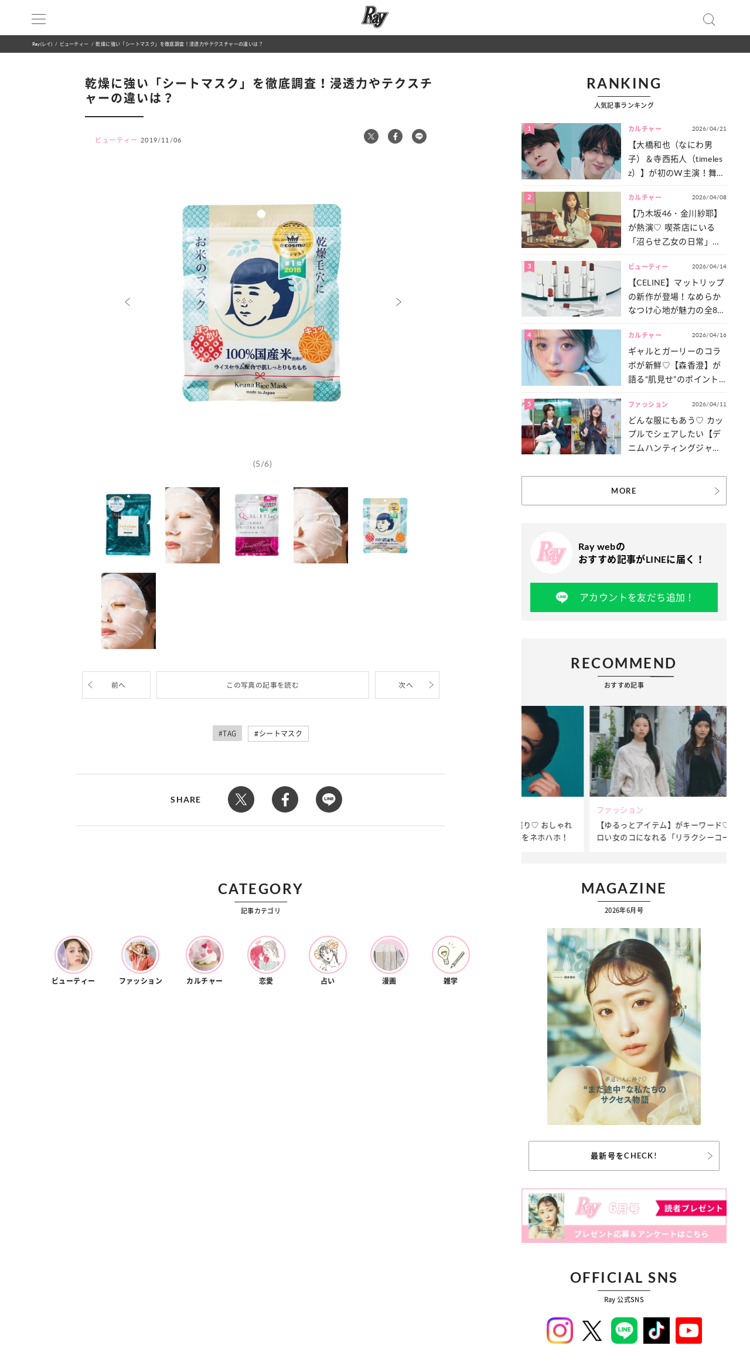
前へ (118, 685)
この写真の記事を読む (262, 685)
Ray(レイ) (42, 43)
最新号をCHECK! (624, 1155)
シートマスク (280, 734)
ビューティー (74, 43)
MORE (623, 490)
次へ (405, 685)
